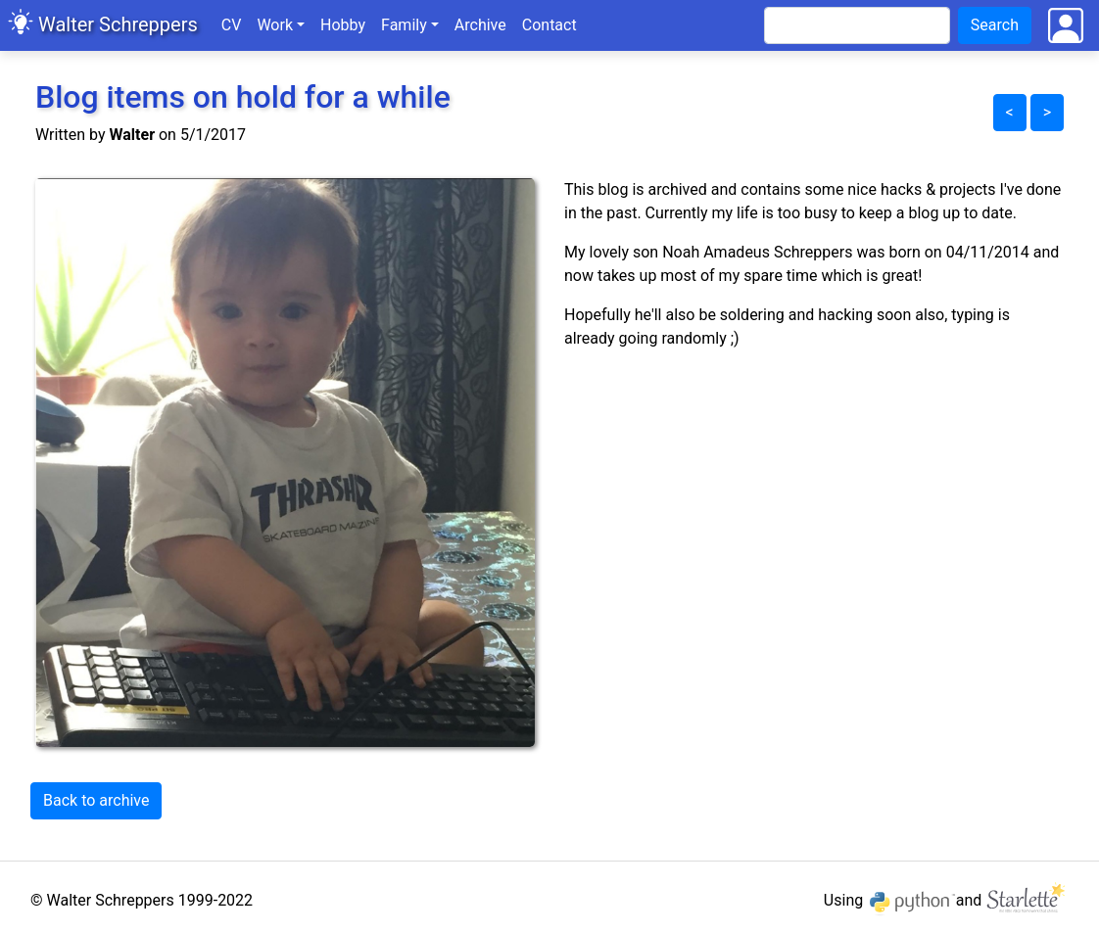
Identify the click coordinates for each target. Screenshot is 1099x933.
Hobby (342, 25)
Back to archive (96, 800)
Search (995, 25)
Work (275, 25)
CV (231, 25)
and (1012, 900)
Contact (549, 25)
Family (404, 25)
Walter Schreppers (118, 24)
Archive (484, 24)
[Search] (857, 25)
